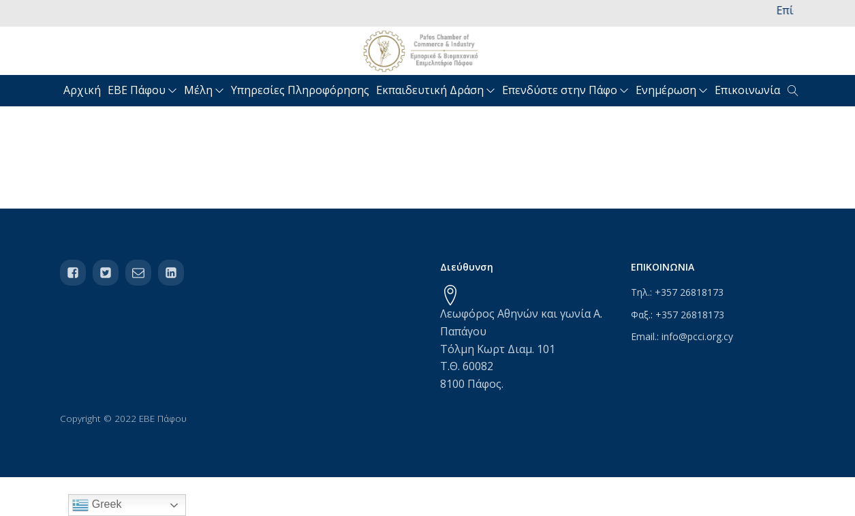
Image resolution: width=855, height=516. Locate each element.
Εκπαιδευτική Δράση (435, 89)
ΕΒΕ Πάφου (142, 89)
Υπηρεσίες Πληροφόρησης (300, 89)
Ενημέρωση (672, 89)
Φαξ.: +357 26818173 (677, 314)
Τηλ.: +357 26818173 (677, 292)
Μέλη (204, 89)
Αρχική (82, 89)
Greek (96, 505)
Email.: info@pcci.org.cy (682, 336)
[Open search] (793, 91)
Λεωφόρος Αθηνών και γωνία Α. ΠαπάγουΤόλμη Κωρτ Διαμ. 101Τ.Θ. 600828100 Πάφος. (521, 348)
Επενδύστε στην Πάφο (565, 89)
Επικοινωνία (747, 89)
